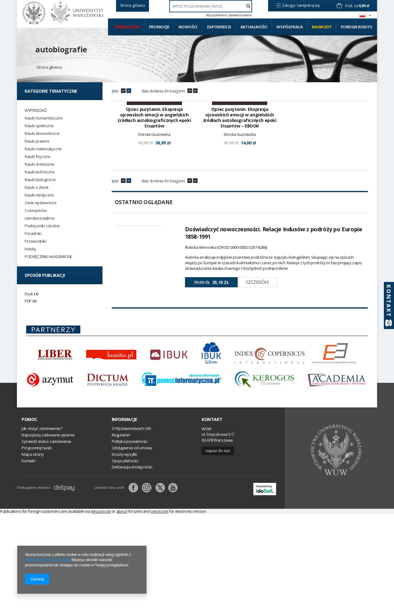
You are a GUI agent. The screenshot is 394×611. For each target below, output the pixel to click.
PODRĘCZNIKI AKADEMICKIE (48, 256)
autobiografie (61, 49)
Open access (127, 27)
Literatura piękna (39, 218)
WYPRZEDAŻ (35, 110)
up (129, 90)
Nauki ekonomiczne (42, 133)
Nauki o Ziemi (36, 187)
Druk (29, 294)
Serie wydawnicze (41, 202)
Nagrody (321, 27)
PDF (28, 301)
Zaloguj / (289, 5)
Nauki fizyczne (37, 156)
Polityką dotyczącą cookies (47, 559)
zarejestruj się (308, 5)
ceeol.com (159, 608)
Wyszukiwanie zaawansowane (229, 15)
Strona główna (49, 67)
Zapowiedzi (219, 27)
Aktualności (253, 27)
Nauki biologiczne (40, 179)
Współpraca (289, 27)
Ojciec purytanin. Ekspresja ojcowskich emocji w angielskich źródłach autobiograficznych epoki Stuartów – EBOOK (239, 195)
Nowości (188, 27)
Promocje (159, 27)
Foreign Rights (356, 27)
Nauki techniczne (40, 172)
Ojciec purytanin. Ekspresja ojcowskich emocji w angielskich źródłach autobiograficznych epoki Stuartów (154, 195)
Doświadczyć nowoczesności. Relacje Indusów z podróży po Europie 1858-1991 (273, 310)
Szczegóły (257, 360)
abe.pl (121, 608)
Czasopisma (35, 210)
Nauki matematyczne (43, 149)
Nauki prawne (37, 141)
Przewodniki (35, 241)
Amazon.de (101, 608)
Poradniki (33, 233)
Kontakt (212, 516)
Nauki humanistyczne (43, 118)
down (123, 90)
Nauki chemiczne (39, 164)
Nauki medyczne (39, 195)
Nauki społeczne (39, 125)
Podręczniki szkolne (42, 226)
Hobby (30, 249)
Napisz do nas (218, 547)
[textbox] (210, 6)
